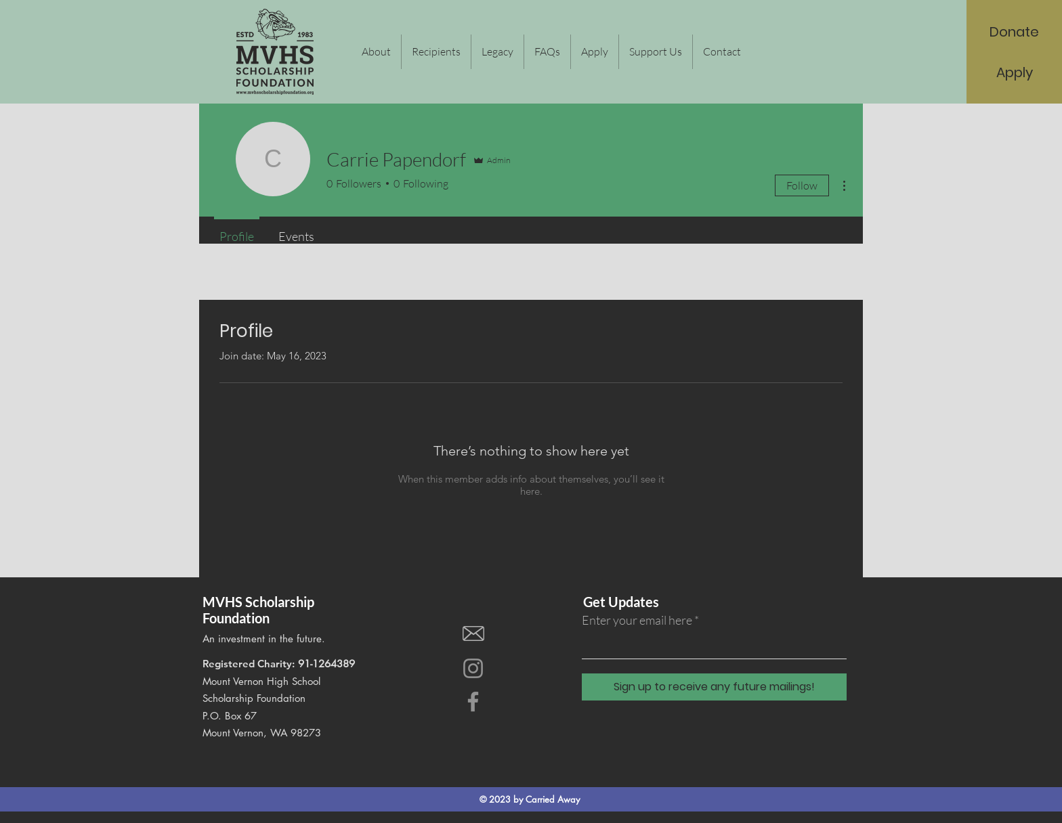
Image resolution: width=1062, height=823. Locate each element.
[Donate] (1014, 31)
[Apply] (1015, 72)
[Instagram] (473, 668)
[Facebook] (473, 701)
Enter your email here (637, 620)
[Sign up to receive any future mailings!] (714, 686)
